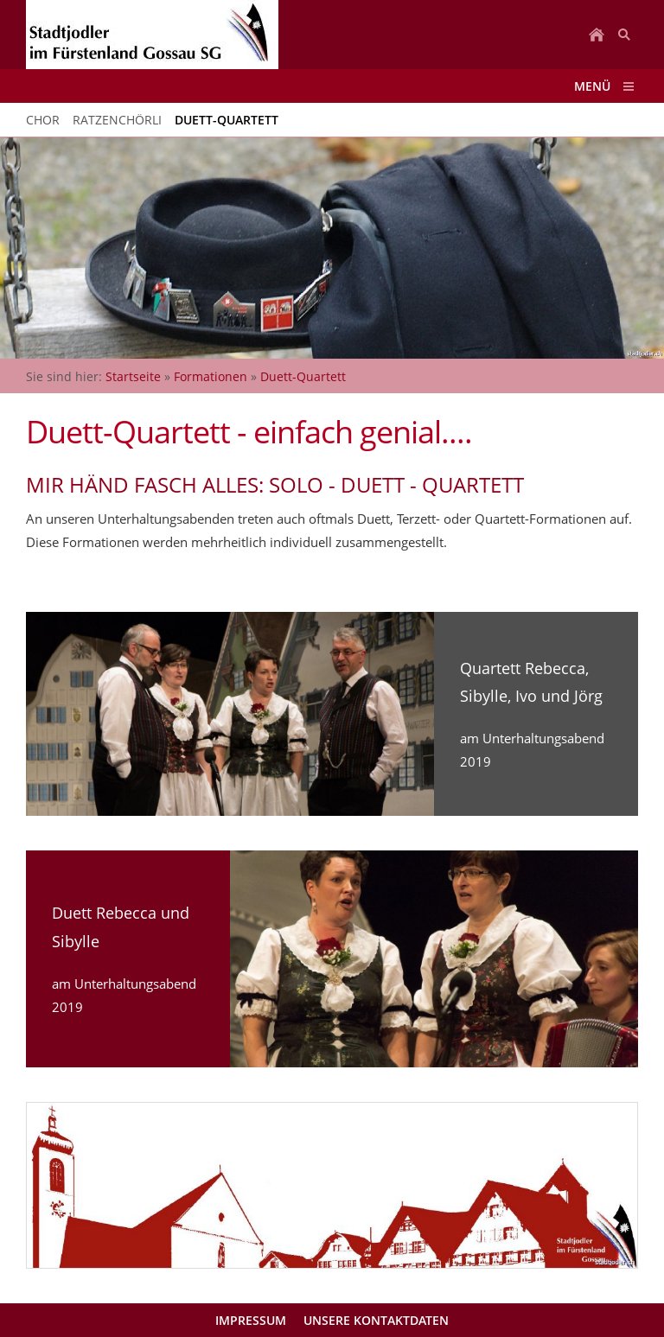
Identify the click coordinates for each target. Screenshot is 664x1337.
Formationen (210, 376)
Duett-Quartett (303, 376)
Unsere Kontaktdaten (376, 1320)
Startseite (133, 376)
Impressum (250, 1320)
